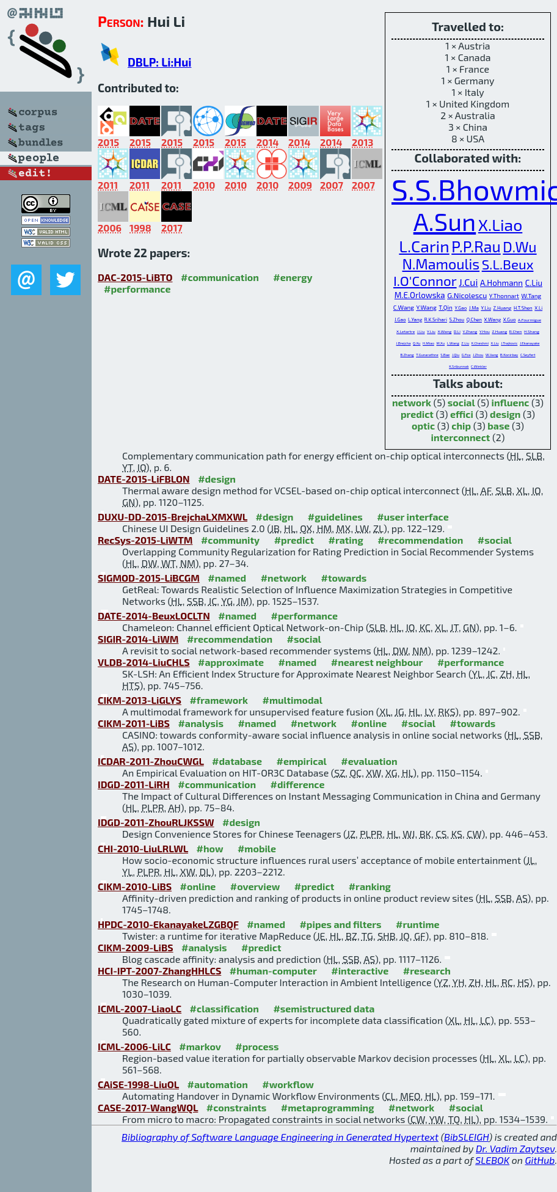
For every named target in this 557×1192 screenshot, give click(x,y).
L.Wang (453, 343)
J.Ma (474, 308)
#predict (294, 540)
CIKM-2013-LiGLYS (139, 700)
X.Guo (509, 319)
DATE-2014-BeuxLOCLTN (154, 615)
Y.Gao (460, 308)
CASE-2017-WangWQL (148, 1107)
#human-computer (273, 970)
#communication (220, 277)
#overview (255, 886)
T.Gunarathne (427, 355)
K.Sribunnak (458, 366)
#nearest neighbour (377, 662)
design (505, 414)
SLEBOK (492, 1160)
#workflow (288, 1084)
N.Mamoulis (441, 263)
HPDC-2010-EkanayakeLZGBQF (168, 924)
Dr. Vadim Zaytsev (515, 1148)
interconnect (460, 437)
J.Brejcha (403, 343)
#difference (298, 784)
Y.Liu (486, 308)
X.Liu (495, 343)
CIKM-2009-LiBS (135, 947)
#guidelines (335, 516)
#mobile (257, 848)
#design (217, 478)
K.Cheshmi (480, 343)
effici (461, 414)
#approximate (231, 662)
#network (284, 577)
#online (369, 723)
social (461, 402)
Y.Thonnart (504, 295)
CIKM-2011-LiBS (134, 723)
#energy (292, 277)
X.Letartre (405, 331)
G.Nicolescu (467, 295)
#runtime (417, 924)
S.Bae (445, 355)
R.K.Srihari (435, 319)
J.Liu (421, 331)
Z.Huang (502, 308)
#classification (224, 1008)
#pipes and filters (340, 924)
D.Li (457, 331)
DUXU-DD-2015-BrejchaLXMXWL (172, 516)
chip (461, 425)
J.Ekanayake (530, 343)
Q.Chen (474, 319)
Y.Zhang (470, 331)
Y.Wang (426, 307)
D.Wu (519, 246)
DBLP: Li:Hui (159, 62)
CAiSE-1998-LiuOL (138, 1084)
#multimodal (292, 700)
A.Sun (444, 221)
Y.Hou (484, 331)
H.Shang (531, 331)
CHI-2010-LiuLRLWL (143, 848)
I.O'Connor (425, 280)
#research (427, 970)
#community (230, 540)
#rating (346, 540)
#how (210, 848)
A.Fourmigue (529, 319)
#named (227, 577)
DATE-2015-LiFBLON (144, 478)
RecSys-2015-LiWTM (145, 540)
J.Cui (468, 282)
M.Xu (440, 343)
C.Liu (533, 283)
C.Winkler (479, 366)
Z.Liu (465, 343)
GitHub (540, 1160)
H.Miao (428, 343)
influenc (511, 402)
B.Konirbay (509, 355)
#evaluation (369, 761)
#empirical (301, 761)
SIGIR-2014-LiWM (138, 639)
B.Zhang (406, 355)
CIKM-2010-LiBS (135, 886)
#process (256, 1046)
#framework (218, 700)
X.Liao (500, 224)
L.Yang (415, 319)
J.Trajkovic (509, 343)
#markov (199, 1046)
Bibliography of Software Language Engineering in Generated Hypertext (280, 1137)
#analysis (201, 723)
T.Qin (445, 307)
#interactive (359, 970)
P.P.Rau (475, 246)
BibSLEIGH (466, 1137)
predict (417, 414)
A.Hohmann (501, 283)
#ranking (370, 886)
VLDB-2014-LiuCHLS (144, 662)
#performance (137, 288)
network (411, 402)
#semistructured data (323, 1008)
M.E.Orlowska (420, 295)
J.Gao (400, 319)
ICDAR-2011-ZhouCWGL (151, 761)
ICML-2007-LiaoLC (139, 1008)
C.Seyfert (528, 355)
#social (495, 540)
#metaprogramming (327, 1107)
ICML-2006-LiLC (134, 1046)
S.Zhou (457, 319)
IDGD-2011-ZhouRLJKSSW (156, 822)
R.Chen (515, 331)
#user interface (412, 516)
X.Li (538, 308)
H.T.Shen (523, 308)
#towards (343, 577)
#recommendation (420, 540)
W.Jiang (492, 355)
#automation (217, 1084)
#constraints (236, 1107)
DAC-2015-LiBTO (135, 277)
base (498, 425)
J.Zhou (478, 355)
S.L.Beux (508, 264)
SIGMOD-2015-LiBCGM (149, 577)
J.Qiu (455, 355)
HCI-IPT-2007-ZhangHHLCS (159, 970)
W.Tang (532, 295)
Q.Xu (416, 343)
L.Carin (424, 245)
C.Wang (403, 307)
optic (423, 425)
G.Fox (466, 355)
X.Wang (492, 319)
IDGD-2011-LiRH (134, 784)
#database (237, 761)
